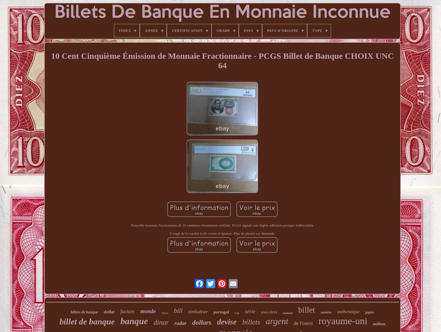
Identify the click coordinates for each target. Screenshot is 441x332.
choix (164, 313)
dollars (201, 322)
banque (134, 321)
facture (127, 311)
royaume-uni (343, 321)
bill (178, 310)
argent (277, 321)
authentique (348, 311)
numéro (326, 312)
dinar (161, 322)
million (379, 324)
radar (180, 323)
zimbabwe (198, 311)
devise (227, 321)
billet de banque (87, 321)
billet (306, 309)
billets (251, 322)
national (287, 313)
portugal (221, 312)
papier (369, 312)
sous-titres (269, 312)
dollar (109, 312)
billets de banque (84, 312)
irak (237, 313)
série (250, 311)
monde (148, 311)
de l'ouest (303, 323)
